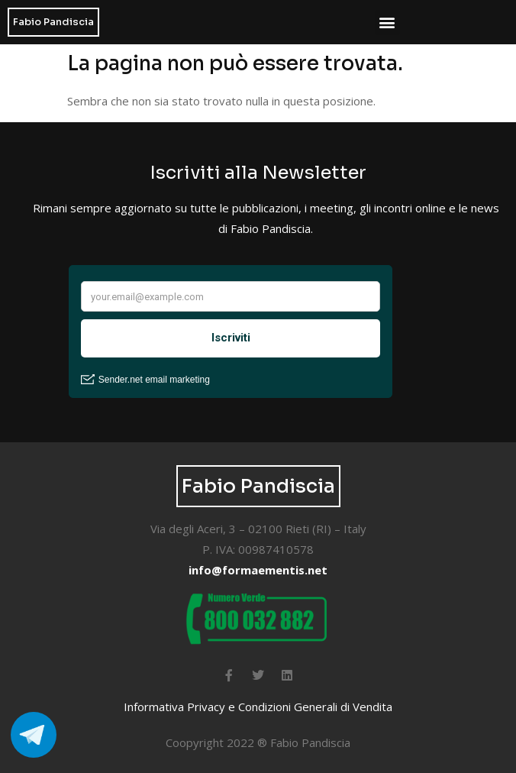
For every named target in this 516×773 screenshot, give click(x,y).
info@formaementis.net (258, 569)
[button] (387, 22)
